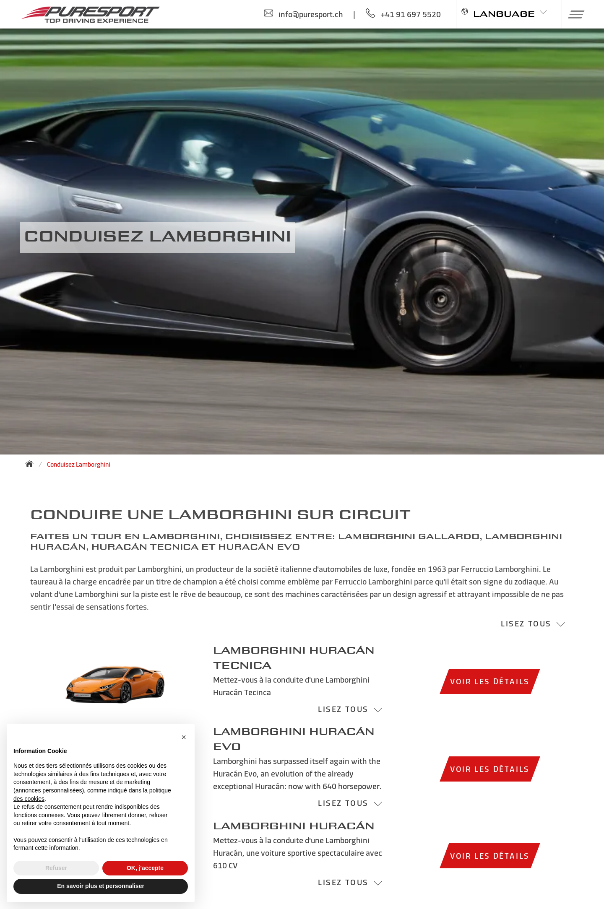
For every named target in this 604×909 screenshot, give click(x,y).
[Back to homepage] (32, 464)
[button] (573, 14)
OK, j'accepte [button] (145, 868)
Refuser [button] (56, 868)
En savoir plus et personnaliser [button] (100, 886)
